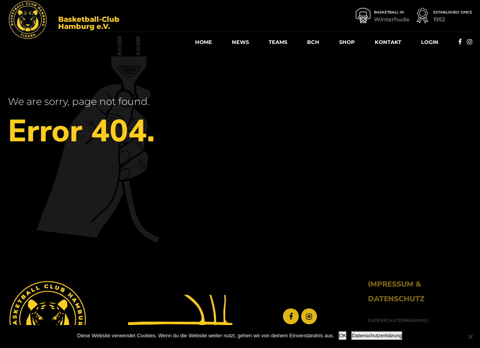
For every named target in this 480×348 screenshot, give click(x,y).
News (240, 42)
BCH (313, 42)
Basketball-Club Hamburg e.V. (89, 23)
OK (343, 335)
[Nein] (470, 336)
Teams (278, 42)
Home (203, 42)
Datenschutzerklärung (377, 335)
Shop (347, 42)
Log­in (429, 42)
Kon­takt (388, 42)
